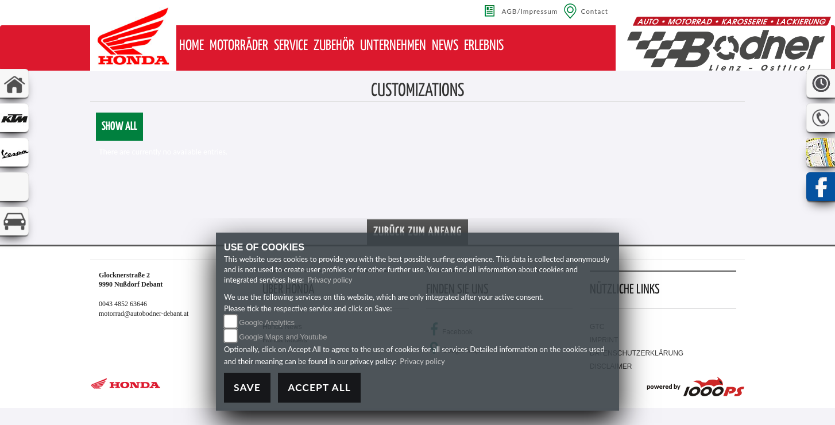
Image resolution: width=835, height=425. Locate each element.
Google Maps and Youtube (283, 337)
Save (247, 387)
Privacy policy (329, 279)
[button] (239, 46)
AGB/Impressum (530, 11)
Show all (119, 126)
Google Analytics (267, 322)
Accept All (319, 387)
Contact (594, 11)
